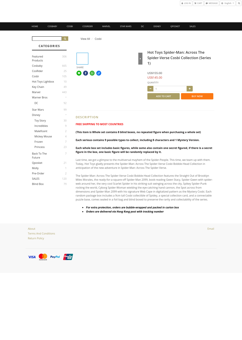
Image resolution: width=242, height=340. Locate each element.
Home (35, 26)
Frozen (38, 141)
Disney (157, 26)
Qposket (175, 26)
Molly (35, 168)
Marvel (106, 26)
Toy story (40, 120)
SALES (193, 26)
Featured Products (37, 58)
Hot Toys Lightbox (43, 81)
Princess (39, 147)
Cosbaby (52, 26)
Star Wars (125, 26)
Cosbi (70, 26)
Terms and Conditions (41, 233)
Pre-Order (38, 173)
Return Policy (36, 238)
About (31, 229)
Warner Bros (39, 97)
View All (85, 39)
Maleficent (40, 131)
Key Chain (38, 87)
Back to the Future (39, 155)
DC (142, 26)
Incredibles (41, 126)
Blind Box (38, 184)
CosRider (87, 26)
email (210, 229)
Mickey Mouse (43, 136)
